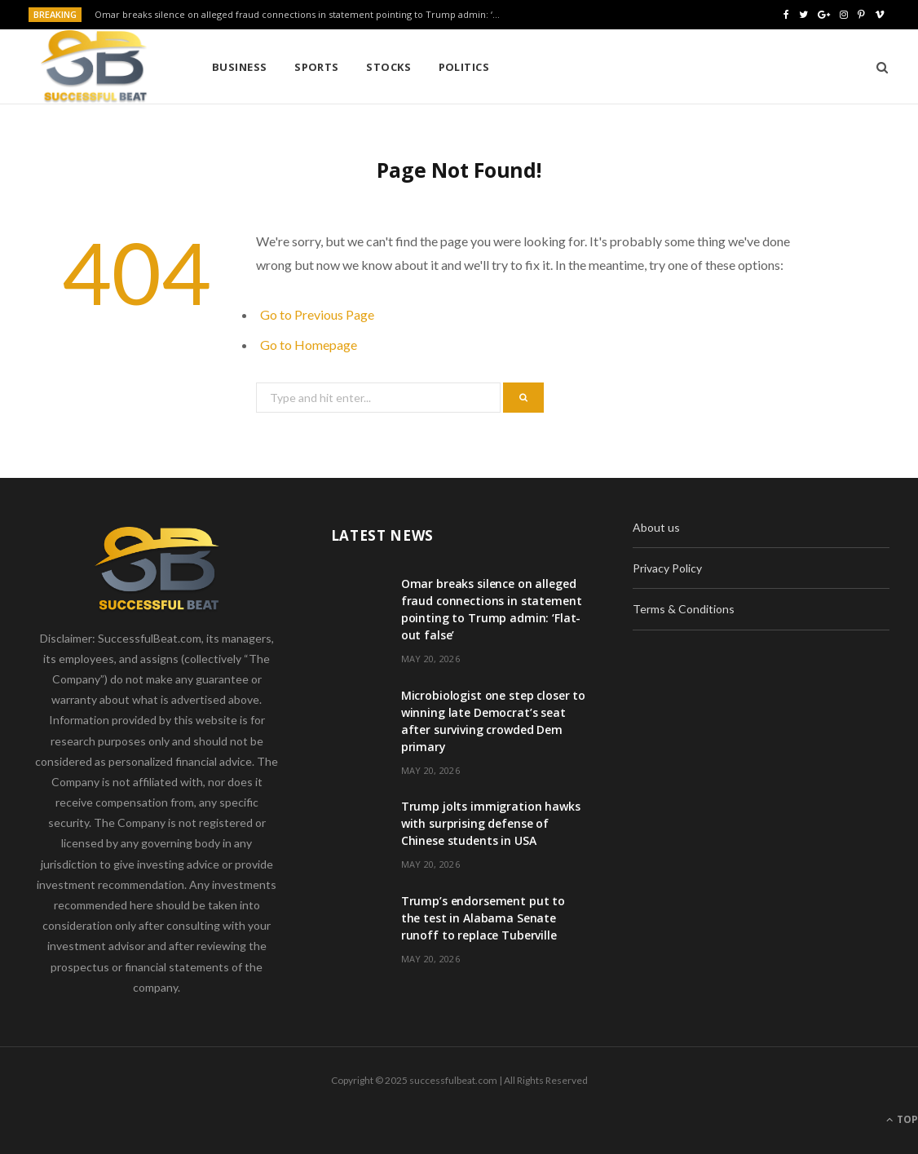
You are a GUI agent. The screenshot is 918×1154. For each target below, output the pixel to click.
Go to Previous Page (317, 314)
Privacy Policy (667, 568)
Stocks (388, 67)
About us (656, 527)
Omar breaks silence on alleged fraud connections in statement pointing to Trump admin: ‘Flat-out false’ (302, 14)
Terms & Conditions (684, 609)
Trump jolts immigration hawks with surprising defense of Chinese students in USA (490, 823)
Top (902, 1119)
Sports (316, 67)
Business (239, 67)
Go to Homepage (308, 344)
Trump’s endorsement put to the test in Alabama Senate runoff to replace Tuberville (483, 918)
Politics (464, 67)
